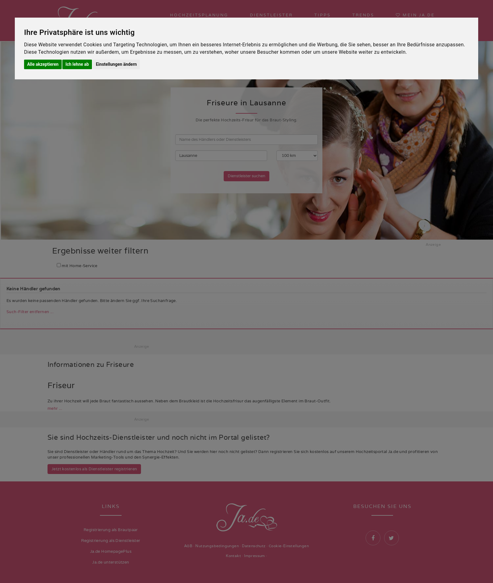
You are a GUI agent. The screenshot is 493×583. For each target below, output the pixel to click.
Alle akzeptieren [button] (43, 64)
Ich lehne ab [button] (77, 64)
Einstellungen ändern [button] (116, 64)
